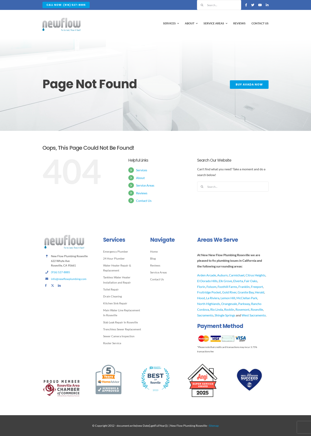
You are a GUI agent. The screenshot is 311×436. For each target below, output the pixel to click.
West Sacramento (254, 315)
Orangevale (229, 304)
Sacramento (205, 315)
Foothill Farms (227, 286)
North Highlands (208, 304)
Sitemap (214, 425)
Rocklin (229, 309)
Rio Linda (216, 309)
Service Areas (145, 185)
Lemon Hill (228, 298)
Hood (201, 298)
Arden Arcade (206, 275)
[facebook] (45, 285)
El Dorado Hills (207, 281)
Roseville (257, 309)
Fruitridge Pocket (209, 292)
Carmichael (236, 275)
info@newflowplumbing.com (68, 279)
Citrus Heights (255, 275)
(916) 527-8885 (60, 272)
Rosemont (242, 309)
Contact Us (144, 200)
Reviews (141, 193)
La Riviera (212, 298)
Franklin (244, 286)
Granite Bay (246, 292)
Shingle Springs (225, 315)
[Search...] (219, 5)
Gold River (229, 292)
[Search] (202, 5)
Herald (259, 292)
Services (141, 170)
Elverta (238, 281)
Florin (201, 286)
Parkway (244, 304)
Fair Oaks (250, 281)
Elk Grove (225, 281)
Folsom (211, 286)
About (140, 178)
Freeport (257, 286)
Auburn (222, 275)
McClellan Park (246, 298)
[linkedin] (59, 285)
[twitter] (52, 285)
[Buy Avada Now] (249, 84)
